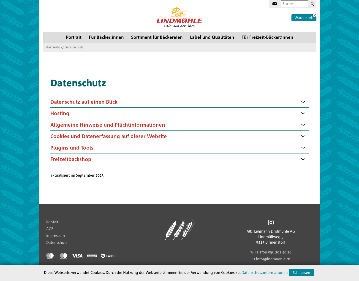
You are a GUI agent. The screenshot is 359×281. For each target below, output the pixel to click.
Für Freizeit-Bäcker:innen (267, 37)
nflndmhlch (273, 259)
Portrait (74, 37)
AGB (49, 228)
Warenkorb (303, 17)
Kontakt (53, 222)
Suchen (312, 4)
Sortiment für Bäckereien (157, 37)
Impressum (55, 235)
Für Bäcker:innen (106, 37)
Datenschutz (57, 242)
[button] (303, 101)
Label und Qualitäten (212, 37)
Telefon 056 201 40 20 (273, 252)
